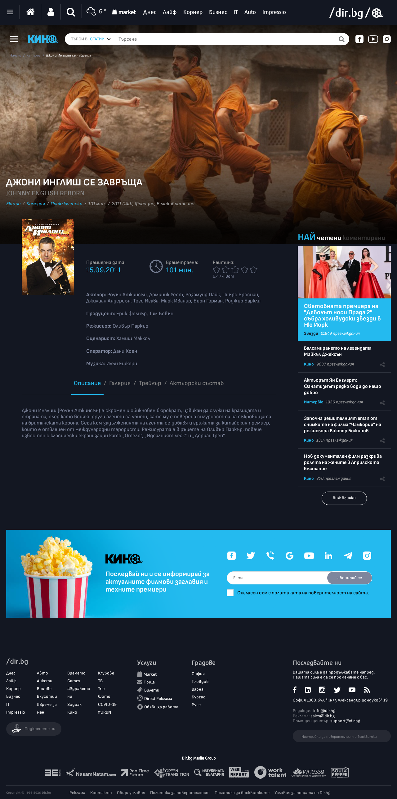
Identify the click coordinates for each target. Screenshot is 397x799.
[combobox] (100, 39)
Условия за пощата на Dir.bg (302, 792)
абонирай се (349, 577)
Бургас (198, 697)
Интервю (313, 402)
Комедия (35, 204)
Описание (87, 383)
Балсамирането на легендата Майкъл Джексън (338, 351)
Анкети (44, 680)
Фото (104, 696)
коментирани (363, 238)
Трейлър (150, 383)
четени (329, 238)
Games (73, 680)
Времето (76, 673)
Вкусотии (47, 696)
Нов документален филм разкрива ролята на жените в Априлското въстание (343, 462)
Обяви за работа (161, 707)
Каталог (33, 55)
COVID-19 (107, 704)
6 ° (95, 12)
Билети (151, 690)
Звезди (311, 333)
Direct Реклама (158, 698)
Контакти (101, 792)
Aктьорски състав (197, 383)
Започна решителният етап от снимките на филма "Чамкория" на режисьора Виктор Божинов (342, 424)
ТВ (100, 680)
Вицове (44, 688)
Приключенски (67, 204)
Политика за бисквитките (242, 792)
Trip (101, 688)
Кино (309, 364)
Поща (149, 682)
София (198, 673)
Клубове (106, 673)
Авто (42, 673)
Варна (197, 689)
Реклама (77, 792)
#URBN (104, 712)
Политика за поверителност (180, 792)
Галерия (120, 383)
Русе (196, 704)
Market (150, 674)
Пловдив (200, 681)
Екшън (13, 204)
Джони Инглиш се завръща (68, 55)
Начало (15, 55)
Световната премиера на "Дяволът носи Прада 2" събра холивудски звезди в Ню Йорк (342, 315)
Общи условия (131, 792)
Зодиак (74, 704)
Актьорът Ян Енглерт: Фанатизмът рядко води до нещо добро (342, 386)
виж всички (344, 498)
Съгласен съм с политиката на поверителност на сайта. (303, 593)
